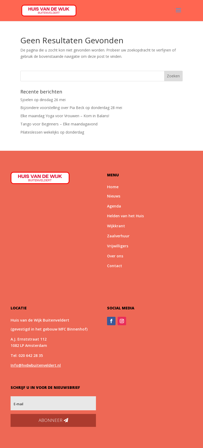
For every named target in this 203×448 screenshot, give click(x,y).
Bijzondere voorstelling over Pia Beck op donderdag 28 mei (71, 107)
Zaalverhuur (118, 235)
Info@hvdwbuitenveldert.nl (36, 365)
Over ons (115, 255)
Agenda (114, 206)
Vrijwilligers (117, 245)
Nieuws (113, 196)
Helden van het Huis (125, 215)
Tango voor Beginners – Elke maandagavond (59, 123)
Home (113, 186)
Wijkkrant (116, 225)
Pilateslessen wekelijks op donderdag (52, 132)
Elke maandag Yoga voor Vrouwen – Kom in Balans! (64, 115)
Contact (114, 265)
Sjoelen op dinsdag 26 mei (43, 99)
